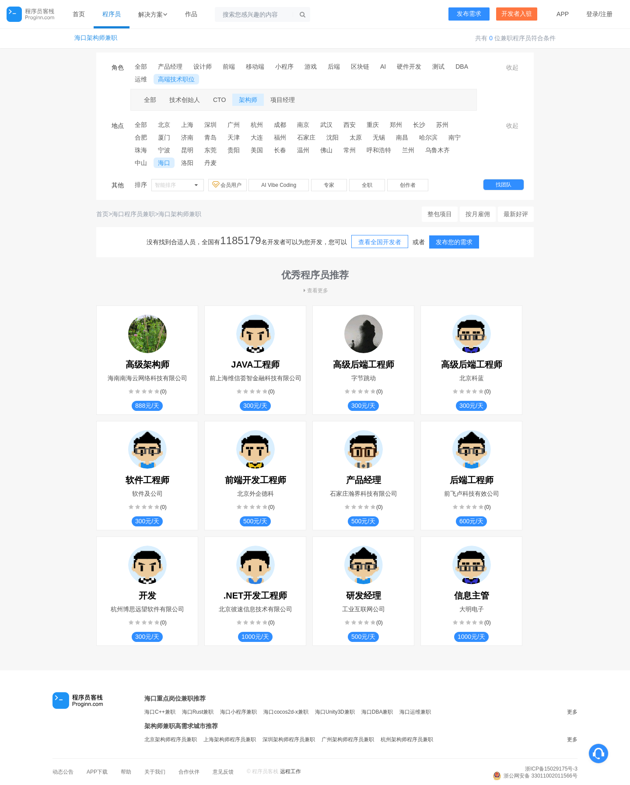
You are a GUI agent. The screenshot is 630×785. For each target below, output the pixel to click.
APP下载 (97, 771)
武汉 (326, 124)
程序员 (111, 14)
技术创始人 (184, 99)
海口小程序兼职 (238, 712)
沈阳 (332, 137)
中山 (141, 162)
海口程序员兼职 (133, 213)
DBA (461, 66)
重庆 (373, 124)
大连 (257, 137)
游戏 (310, 66)
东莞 (210, 150)
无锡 (379, 137)
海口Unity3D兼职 (335, 712)
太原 (356, 137)
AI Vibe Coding (278, 185)
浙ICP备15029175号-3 (551, 768)
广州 (234, 124)
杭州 (257, 124)
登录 (592, 14)
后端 (334, 66)
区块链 (360, 66)
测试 (438, 66)
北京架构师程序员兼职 (170, 739)
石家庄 (306, 137)
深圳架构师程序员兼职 (288, 739)
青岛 (210, 137)
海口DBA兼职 (377, 712)
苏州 (442, 124)
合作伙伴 (189, 771)
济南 (187, 137)
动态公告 (63, 771)
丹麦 (210, 162)
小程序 (284, 66)
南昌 (402, 137)
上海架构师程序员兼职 (229, 739)
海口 (164, 162)
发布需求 (469, 14)
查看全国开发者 (379, 241)
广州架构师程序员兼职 (348, 739)
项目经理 (282, 99)
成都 (280, 124)
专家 (329, 185)
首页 (79, 14)
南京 (303, 124)
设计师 (202, 66)
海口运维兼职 (415, 712)
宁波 (164, 150)
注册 (606, 14)
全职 (367, 185)
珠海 (141, 150)
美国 (257, 150)
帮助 (126, 771)
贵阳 (234, 150)
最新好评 (516, 213)
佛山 (326, 150)
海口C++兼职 (159, 712)
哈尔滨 (428, 137)
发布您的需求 (454, 241)
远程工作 (290, 771)
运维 (141, 79)
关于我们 (154, 771)
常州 (349, 150)
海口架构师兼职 (95, 38)
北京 (164, 124)
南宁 (454, 137)
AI (383, 66)
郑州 (396, 124)
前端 (229, 66)
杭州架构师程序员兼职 (407, 739)
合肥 (141, 137)
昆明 (187, 150)
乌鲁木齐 (437, 150)
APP (562, 14)
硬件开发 (409, 66)
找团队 (503, 185)
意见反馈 (223, 771)
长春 (280, 150)
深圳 (210, 124)
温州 (303, 150)
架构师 (248, 99)
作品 (191, 14)
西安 (349, 124)
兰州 (408, 150)
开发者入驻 (516, 14)
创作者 (408, 185)
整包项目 (439, 213)
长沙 (419, 124)
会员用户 (227, 184)
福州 (280, 137)
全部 (141, 66)
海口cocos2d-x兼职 (285, 712)
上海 (187, 124)
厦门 (164, 137)
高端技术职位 (176, 79)
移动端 (255, 66)
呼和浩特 (379, 150)
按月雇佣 (478, 213)
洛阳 (187, 162)
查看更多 (315, 290)
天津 (234, 137)
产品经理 (170, 66)
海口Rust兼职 (198, 712)
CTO (219, 99)
